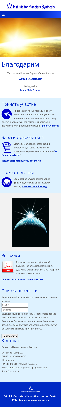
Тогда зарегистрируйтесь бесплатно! (22, 160)
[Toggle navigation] (3, 14)
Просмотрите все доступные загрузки (23, 279)
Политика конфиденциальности (34, 400)
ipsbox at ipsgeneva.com (37, 396)
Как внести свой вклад (34, 186)
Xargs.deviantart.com (30, 78)
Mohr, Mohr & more (30, 90)
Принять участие (50, 125)
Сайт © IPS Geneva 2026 (15, 396)
